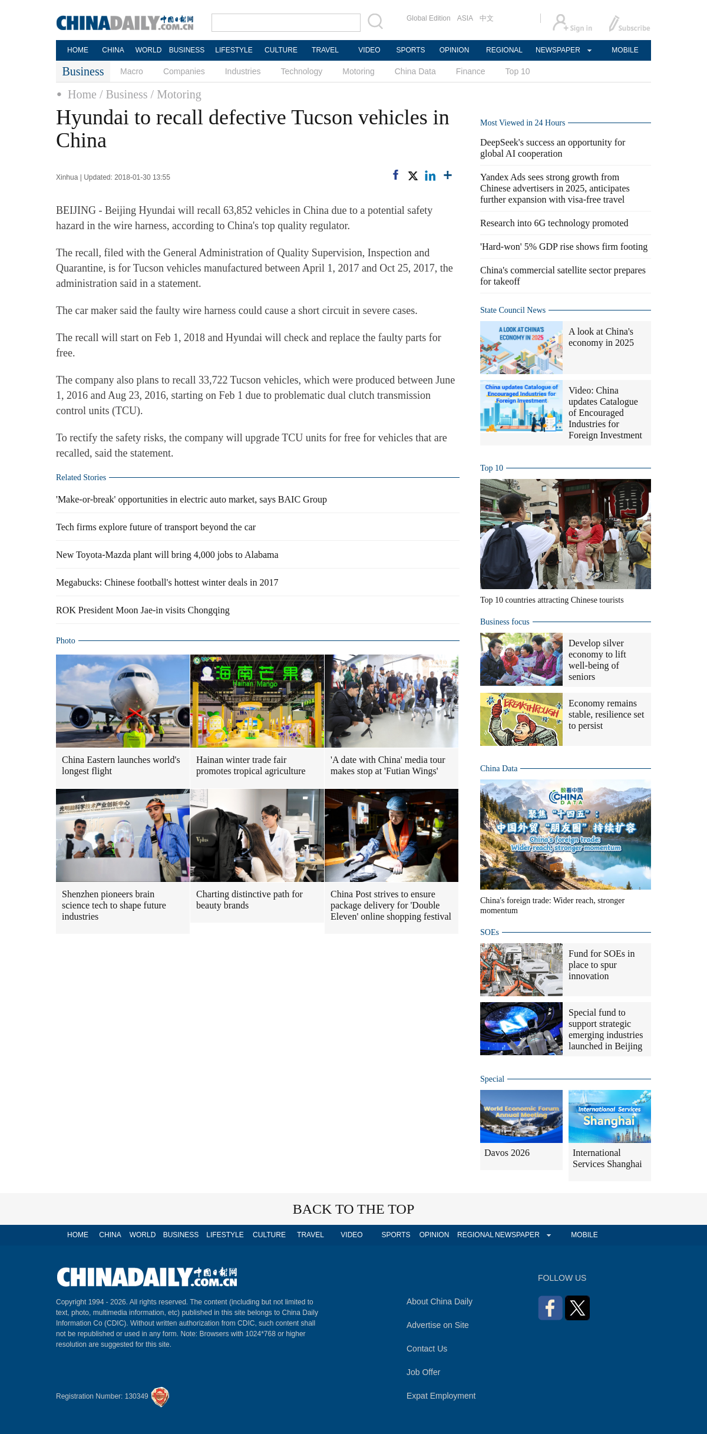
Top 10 (518, 71)
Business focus (505, 621)
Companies (184, 71)
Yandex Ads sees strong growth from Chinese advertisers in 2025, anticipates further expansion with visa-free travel (555, 188)
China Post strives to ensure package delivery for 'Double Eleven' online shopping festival (391, 905)
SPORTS (410, 50)
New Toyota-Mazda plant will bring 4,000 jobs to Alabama (167, 555)
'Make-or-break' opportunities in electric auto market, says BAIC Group (191, 499)
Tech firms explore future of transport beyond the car (156, 527)
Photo (65, 640)
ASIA (465, 18)
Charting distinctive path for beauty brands (249, 899)
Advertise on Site (438, 1325)
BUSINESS (187, 50)
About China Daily (440, 1301)
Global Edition (429, 18)
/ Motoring (176, 94)
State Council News (513, 310)
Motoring (358, 71)
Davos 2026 (507, 1153)
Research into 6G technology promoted (554, 223)
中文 (487, 18)
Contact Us (427, 1348)
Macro (131, 71)
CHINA (113, 50)
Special (492, 1079)
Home (82, 94)
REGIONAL (504, 50)
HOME (77, 50)
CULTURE (281, 50)
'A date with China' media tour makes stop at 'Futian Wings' (388, 765)
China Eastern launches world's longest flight (121, 765)
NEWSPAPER (557, 50)
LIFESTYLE (233, 50)
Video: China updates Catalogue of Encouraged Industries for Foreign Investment (605, 412)
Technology (301, 71)
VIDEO (369, 50)
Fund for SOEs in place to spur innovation (602, 965)
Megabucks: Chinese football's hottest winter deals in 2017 (167, 582)
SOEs (489, 932)
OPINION (455, 50)
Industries (243, 71)
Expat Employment (441, 1395)
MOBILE (625, 50)
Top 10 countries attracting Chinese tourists (552, 600)
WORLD (149, 50)
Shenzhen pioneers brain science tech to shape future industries (114, 905)
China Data (415, 71)
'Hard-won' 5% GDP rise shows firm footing (563, 247)
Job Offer (423, 1372)
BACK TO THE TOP (354, 1209)
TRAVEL (325, 50)
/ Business (124, 94)
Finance (470, 71)
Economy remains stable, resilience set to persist (606, 714)
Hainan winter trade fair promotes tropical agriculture (251, 765)
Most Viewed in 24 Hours (522, 122)
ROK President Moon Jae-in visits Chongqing (143, 610)
